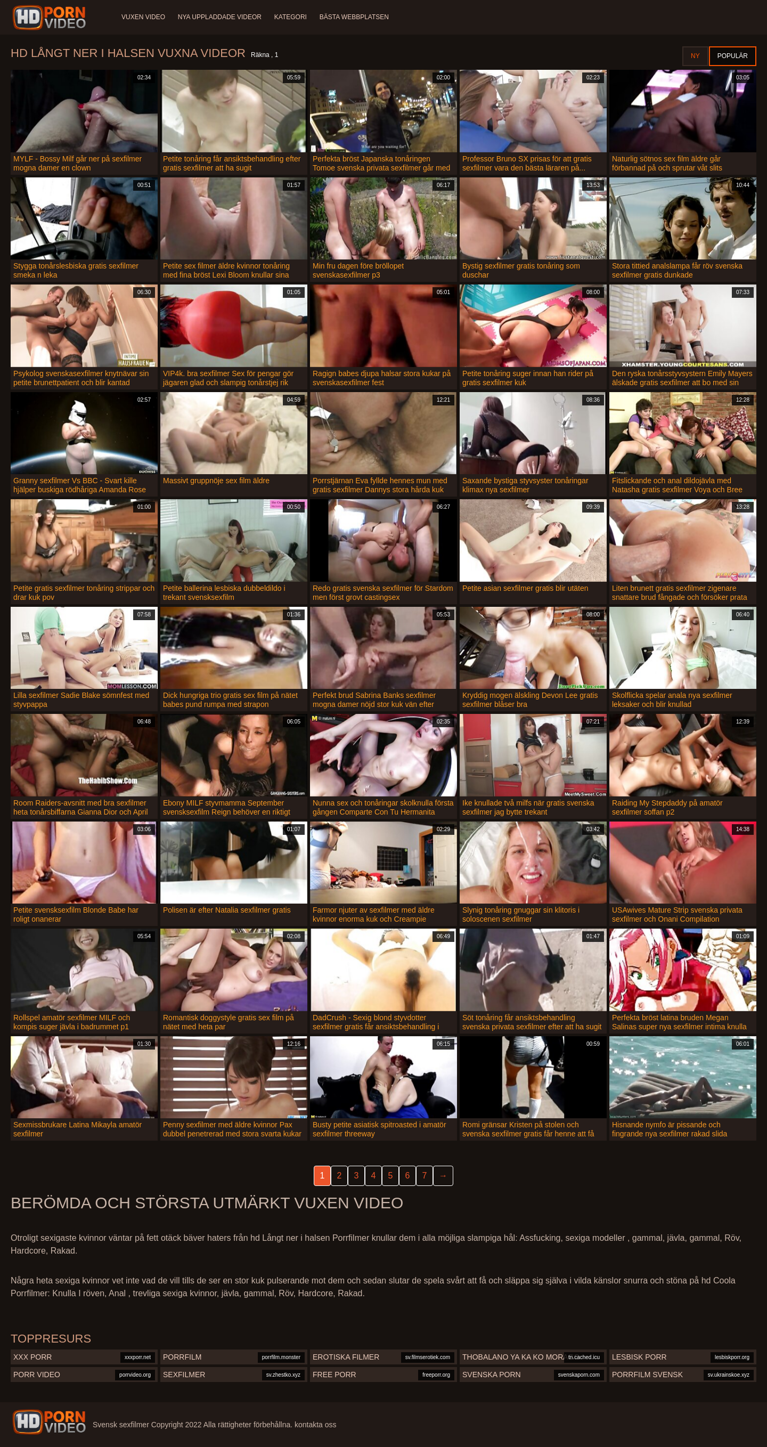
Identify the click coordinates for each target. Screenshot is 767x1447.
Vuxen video (143, 17)
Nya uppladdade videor (220, 17)
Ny (695, 56)
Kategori (290, 17)
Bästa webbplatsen (354, 17)
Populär (732, 56)
